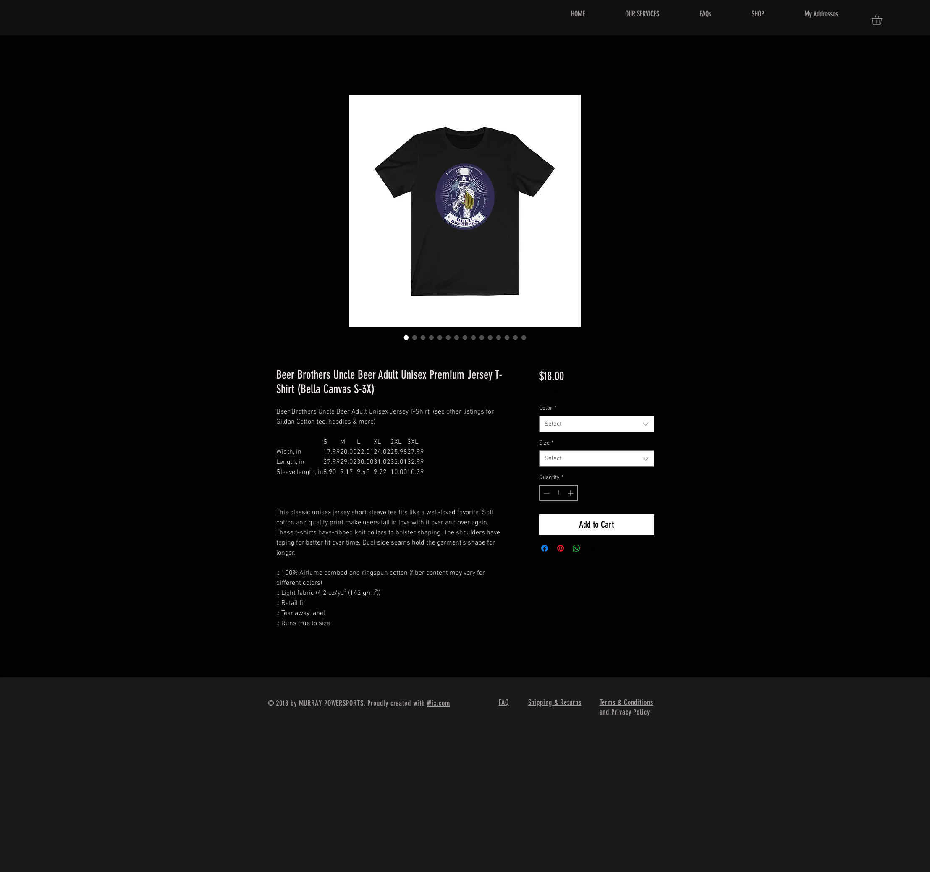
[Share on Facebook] (545, 548)
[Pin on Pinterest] (560, 548)
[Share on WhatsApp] (576, 548)
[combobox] (596, 424)
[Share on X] (592, 548)
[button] (883, 19)
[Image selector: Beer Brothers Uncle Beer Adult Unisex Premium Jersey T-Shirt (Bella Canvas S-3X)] (406, 337)
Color (547, 408)
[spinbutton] (558, 493)
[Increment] (571, 493)
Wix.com (438, 703)
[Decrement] (545, 493)
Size (546, 443)
